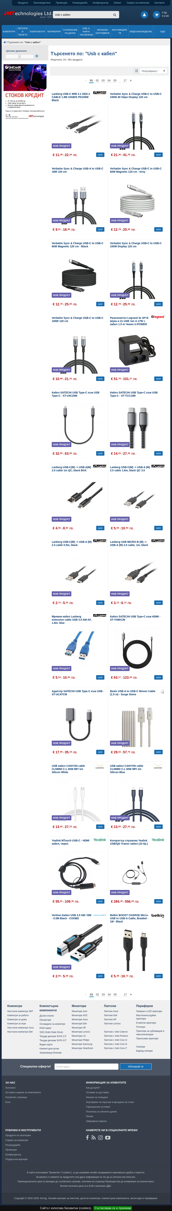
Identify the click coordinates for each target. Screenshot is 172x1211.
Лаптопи (110, 1006)
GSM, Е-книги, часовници (86, 31)
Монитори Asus (80, 1019)
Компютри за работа (18, 1015)
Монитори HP (79, 1027)
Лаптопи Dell (110, 1015)
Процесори (45, 1020)
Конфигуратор (100, 2)
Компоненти (37, 31)
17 (125, 80)
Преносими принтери (147, 1038)
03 (103, 80)
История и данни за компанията (23, 1092)
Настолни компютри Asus (20, 1027)
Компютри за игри (16, 1023)
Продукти (23, 2)
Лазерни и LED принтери (149, 1011)
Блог (8, 1102)
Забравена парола (96, 1121)
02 (97, 80)
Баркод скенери (144, 1051)
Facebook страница (16, 1097)
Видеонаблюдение (141, 31)
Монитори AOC (80, 1015)
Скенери (140, 1046)
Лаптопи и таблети (23, 31)
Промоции (61, 2)
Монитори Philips (80, 1040)
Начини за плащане (97, 1097)
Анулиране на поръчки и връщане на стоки (110, 1102)
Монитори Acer (79, 1011)
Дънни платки (47, 1015)
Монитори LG (79, 1036)
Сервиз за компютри (138, 2)
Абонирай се (136, 1066)
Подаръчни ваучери (16, 1159)
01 (91, 80)
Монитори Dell (79, 1023)
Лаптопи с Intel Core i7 (115, 1048)
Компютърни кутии (49, 1048)
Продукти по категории (18, 1135)
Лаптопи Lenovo (112, 1023)
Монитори (79, 1006)
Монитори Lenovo (81, 1032)
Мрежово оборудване (102, 31)
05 (115, 80)
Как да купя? (93, 1087)
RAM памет (45, 1028)
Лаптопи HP (110, 1019)
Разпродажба (80, 2)
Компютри (9, 31)
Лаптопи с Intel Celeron (116, 1032)
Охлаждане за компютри (52, 1024)
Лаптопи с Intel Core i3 (115, 1040)
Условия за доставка (97, 1092)
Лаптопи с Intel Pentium (116, 1036)
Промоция (11, 1149)
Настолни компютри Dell (19, 1032)
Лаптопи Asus (111, 1011)
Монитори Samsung (82, 1044)
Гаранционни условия (98, 1106)
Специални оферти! (35, 1066)
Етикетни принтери (146, 1023)
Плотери (140, 1027)
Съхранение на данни (70, 31)
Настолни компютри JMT (20, 1011)
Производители (42, 2)
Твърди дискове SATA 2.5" (53, 1036)
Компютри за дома (17, 1019)
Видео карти (46, 1044)
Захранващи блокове (51, 1052)
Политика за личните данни (101, 1111)
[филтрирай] (36, 56)
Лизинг (117, 2)
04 (109, 80)
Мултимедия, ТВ (119, 31)
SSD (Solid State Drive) (51, 1032)
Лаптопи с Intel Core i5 (115, 1044)
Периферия (54, 31)
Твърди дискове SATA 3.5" (53, 1040)
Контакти (160, 2)
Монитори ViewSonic (82, 1048)
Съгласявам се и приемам (112, 1208)
